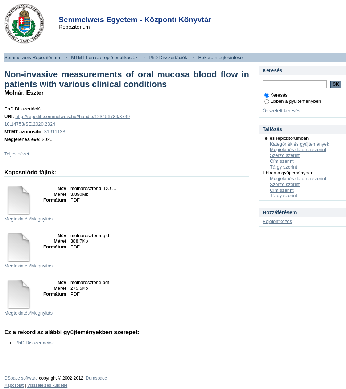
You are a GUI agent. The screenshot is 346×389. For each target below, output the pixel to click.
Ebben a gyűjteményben (292, 101)
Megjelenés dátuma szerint (298, 149)
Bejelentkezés (277, 221)
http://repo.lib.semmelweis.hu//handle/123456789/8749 (72, 116)
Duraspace (96, 378)
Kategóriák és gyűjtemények (299, 144)
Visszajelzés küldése (47, 385)
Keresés (276, 95)
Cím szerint (282, 161)
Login (160, 10)
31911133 (54, 131)
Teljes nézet (16, 154)
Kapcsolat (14, 385)
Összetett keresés (281, 110)
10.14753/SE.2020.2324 (29, 124)
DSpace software (21, 378)
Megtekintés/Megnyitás (28, 219)
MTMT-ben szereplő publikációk (104, 57)
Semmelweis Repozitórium (32, 57)
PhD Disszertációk (168, 57)
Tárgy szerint (283, 167)
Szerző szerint (285, 155)
